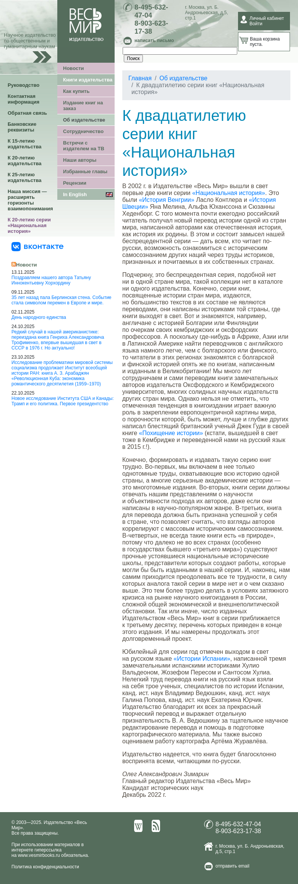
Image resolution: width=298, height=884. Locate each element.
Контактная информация (23, 99)
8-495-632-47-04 (151, 11)
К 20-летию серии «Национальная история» (29, 225)
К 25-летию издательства (24, 177)
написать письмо (154, 40)
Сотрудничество (83, 131)
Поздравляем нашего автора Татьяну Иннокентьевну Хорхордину (51, 280)
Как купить (76, 91)
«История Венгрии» (166, 200)
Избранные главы (85, 171)
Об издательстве (84, 120)
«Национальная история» (228, 193)
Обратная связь (27, 113)
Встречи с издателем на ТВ (83, 145)
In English (75, 194)
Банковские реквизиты (22, 127)
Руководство (23, 85)
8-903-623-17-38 (151, 27)
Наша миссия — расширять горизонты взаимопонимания (30, 199)
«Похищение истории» (171, 433)
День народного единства (38, 317)
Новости (73, 68)
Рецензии (74, 183)
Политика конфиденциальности (45, 866)
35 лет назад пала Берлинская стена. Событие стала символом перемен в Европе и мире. (61, 300)
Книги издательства (87, 80)
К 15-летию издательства (24, 144)
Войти (255, 23)
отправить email (232, 866)
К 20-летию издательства (24, 160)
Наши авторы (79, 160)
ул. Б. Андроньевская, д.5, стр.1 (206, 13)
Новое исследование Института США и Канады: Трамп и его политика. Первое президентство (62, 401)
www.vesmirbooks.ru (39, 855)
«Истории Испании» (201, 658)
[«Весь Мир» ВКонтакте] (37, 246)
